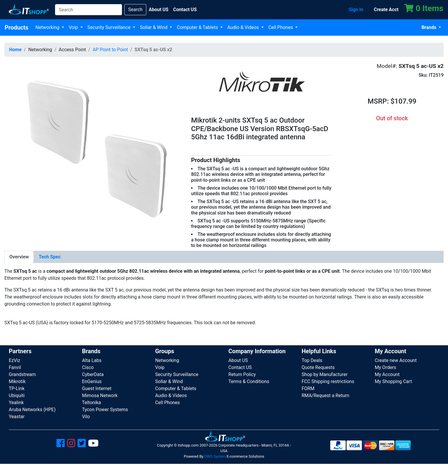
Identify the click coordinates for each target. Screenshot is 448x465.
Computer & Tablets (198, 27)
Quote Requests (318, 367)
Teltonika (91, 402)
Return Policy (242, 374)
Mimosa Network (100, 395)
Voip (74, 27)
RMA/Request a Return (325, 395)
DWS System (215, 456)
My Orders (385, 367)
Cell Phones (281, 27)
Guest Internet (96, 388)
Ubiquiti (17, 395)
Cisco (88, 367)
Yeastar (17, 416)
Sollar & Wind (154, 27)
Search (135, 9)
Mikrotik (17, 381)
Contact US (240, 367)
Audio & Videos (243, 27)
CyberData (93, 374)
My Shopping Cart (393, 381)
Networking (48, 27)
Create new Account (396, 360)
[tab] (19, 257)
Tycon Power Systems (105, 409)
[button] (93, 150)
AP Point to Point (110, 49)
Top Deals (312, 360)
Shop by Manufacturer (325, 374)
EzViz (14, 360)
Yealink (16, 402)
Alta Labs (92, 360)
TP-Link (17, 388)
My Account (387, 374)
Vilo (86, 416)
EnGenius (92, 381)
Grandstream (22, 374)
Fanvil (15, 367)
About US (238, 360)
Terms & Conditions (249, 381)
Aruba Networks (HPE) (32, 409)
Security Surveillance (109, 27)
